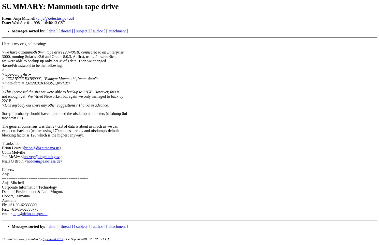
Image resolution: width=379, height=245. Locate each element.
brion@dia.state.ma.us (41, 148)
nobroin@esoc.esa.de (43, 161)
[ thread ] (65, 31)
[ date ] (52, 31)
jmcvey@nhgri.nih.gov (41, 157)
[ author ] (98, 31)
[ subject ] (82, 31)
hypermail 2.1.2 (53, 239)
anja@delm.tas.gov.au (30, 214)
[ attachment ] (117, 31)
